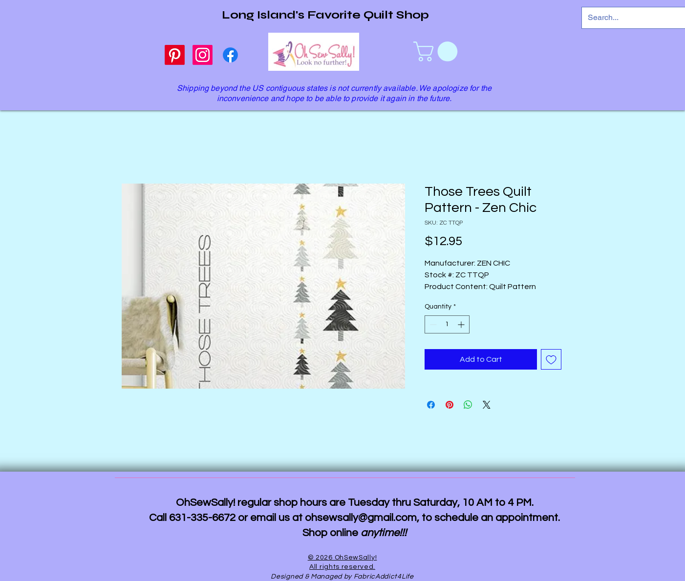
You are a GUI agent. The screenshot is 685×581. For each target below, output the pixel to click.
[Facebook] (230, 55)
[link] (437, 52)
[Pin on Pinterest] (449, 405)
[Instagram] (203, 55)
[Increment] (462, 324)
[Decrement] (432, 324)
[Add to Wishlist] (551, 359)
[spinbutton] (447, 324)
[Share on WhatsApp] (468, 405)
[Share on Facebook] (431, 405)
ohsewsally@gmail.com (361, 517)
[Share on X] (486, 405)
